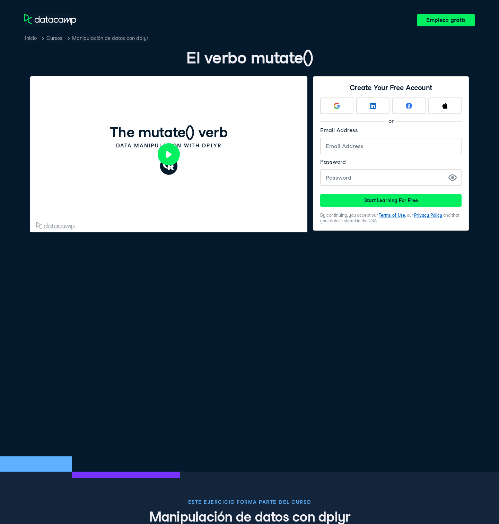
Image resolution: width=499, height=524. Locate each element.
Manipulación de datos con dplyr (110, 38)
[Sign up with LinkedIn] (372, 105)
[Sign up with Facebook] (409, 105)
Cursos (54, 38)
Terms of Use (392, 215)
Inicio (31, 38)
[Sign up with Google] (336, 105)
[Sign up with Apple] (445, 105)
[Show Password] (452, 177)
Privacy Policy (428, 215)
